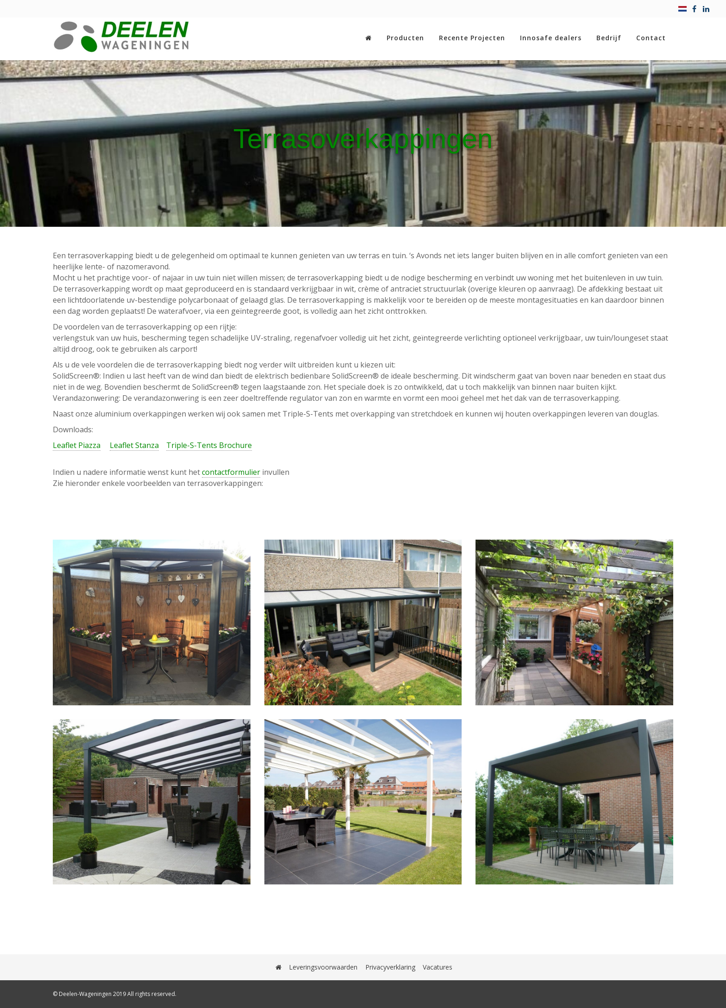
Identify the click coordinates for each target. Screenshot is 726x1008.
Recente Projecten (472, 37)
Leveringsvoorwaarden (323, 967)
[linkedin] (706, 9)
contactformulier (231, 472)
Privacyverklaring (390, 967)
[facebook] (694, 9)
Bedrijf (608, 37)
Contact (651, 37)
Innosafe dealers (551, 37)
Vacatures (437, 967)
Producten (405, 37)
